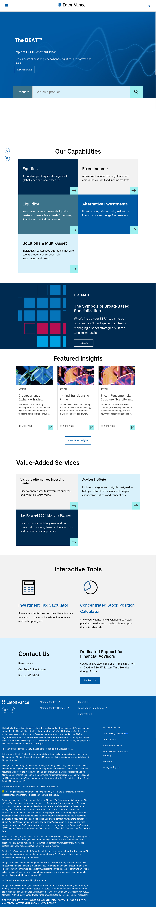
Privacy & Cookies (111, 727)
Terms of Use (109, 739)
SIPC (47, 888)
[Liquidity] (48, 214)
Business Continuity (112, 745)
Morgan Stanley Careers (53, 708)
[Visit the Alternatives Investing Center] (47, 492)
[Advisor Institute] (109, 492)
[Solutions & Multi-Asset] (48, 253)
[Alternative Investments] (108, 212)
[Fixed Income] (108, 177)
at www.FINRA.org (21, 740)
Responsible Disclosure (57, 748)
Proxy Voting (109, 767)
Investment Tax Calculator (43, 605)
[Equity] (48, 177)
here (53, 786)
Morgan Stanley (48, 702)
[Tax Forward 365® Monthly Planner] (47, 528)
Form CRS (108, 761)
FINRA (37, 888)
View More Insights (78, 440)
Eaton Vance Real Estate (91, 708)
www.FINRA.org (33, 743)
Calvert (82, 702)
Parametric (84, 714)
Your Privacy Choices (115, 733)
